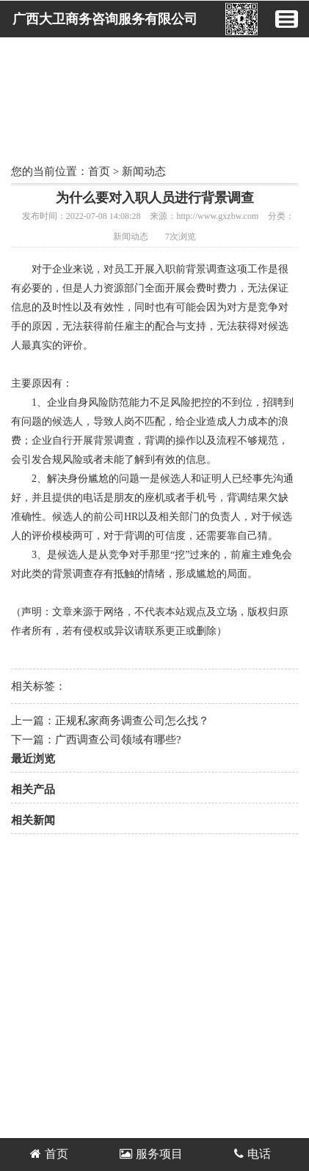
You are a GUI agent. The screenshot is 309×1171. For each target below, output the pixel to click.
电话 (252, 1154)
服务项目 (151, 1154)
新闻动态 (144, 171)
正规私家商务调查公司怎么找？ (132, 720)
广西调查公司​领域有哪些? (123, 740)
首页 (99, 171)
